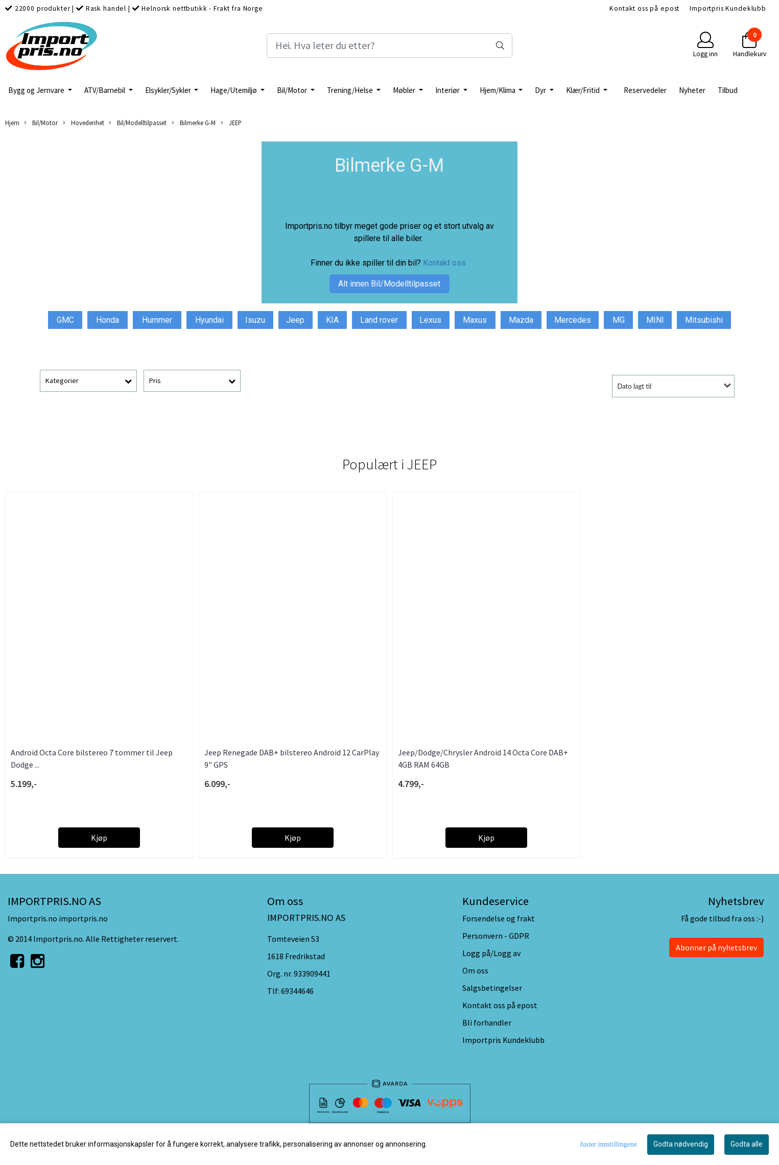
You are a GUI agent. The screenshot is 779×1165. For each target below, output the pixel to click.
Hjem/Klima (498, 90)
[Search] (390, 45)
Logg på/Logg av (491, 953)
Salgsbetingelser (492, 988)
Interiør (448, 90)
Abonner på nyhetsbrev (716, 947)
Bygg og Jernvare (37, 90)
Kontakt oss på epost (644, 8)
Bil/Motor (293, 90)
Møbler (405, 90)
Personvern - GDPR (495, 936)
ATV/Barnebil (105, 90)
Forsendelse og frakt (498, 918)
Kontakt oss (444, 263)
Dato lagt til (635, 386)
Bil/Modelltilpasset (138, 122)
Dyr (541, 90)
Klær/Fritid (583, 90)
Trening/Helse (350, 90)
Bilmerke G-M (194, 122)
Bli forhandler (486, 1022)
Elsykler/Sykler (169, 90)
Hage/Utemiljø (234, 90)
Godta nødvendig (680, 1144)
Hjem (12, 122)
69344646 (297, 991)
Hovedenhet (83, 122)
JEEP (231, 122)
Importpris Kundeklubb (728, 8)
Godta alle (746, 1144)
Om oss (475, 970)
